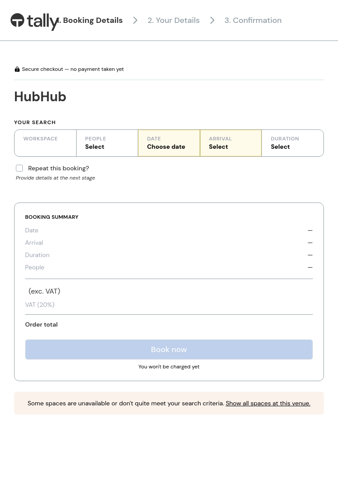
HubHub (40, 96)
